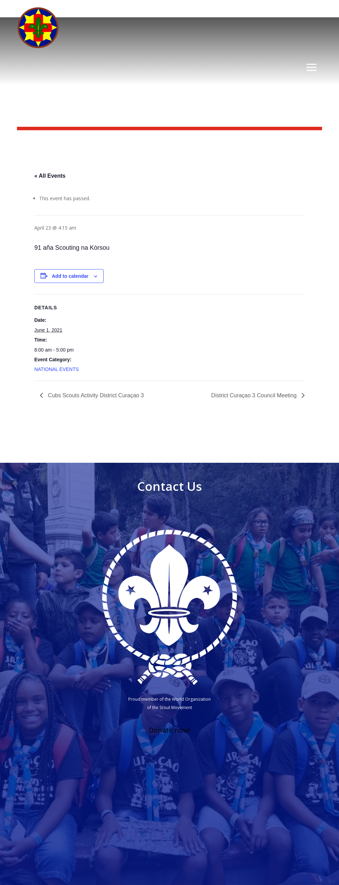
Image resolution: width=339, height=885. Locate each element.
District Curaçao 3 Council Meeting (254, 395)
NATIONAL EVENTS (56, 369)
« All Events (50, 176)
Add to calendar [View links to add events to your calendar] (70, 276)
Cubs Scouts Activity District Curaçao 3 (95, 395)
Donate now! (169, 730)
